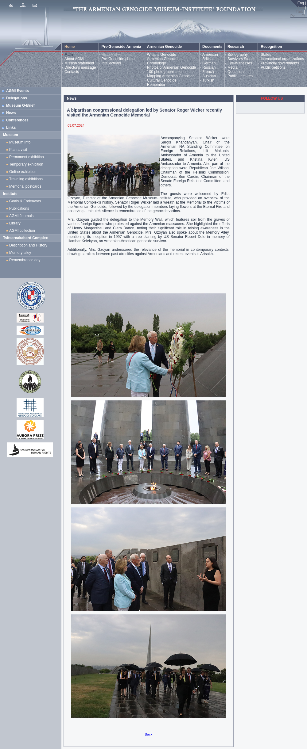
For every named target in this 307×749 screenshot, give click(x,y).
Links (11, 127)
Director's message (80, 67)
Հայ (300, 7)
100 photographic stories (167, 72)
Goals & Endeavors (25, 201)
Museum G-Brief (20, 105)
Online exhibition (23, 172)
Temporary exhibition (26, 164)
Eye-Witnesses (239, 63)
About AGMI (74, 59)
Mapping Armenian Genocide (171, 76)
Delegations (16, 98)
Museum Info (19, 142)
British (207, 59)
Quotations (236, 72)
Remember (156, 84)
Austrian (209, 76)
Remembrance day (24, 260)
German (209, 63)
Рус (293, 16)
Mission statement (79, 63)
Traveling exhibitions (27, 179)
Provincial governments (280, 63)
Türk (299, 12)
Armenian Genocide (163, 59)
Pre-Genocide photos (119, 59)
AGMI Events (17, 91)
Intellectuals (111, 63)
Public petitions (273, 67)
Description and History (28, 245)
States (266, 54)
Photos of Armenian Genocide (171, 67)
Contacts (71, 72)
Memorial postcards (26, 186)
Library (15, 223)
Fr (303, 16)
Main (68, 54)
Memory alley (20, 252)
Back (148, 734)
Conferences (17, 120)
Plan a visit (18, 149)
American (210, 54)
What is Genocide (161, 54)
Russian (209, 67)
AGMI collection (22, 230)
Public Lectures (240, 76)
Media (232, 67)
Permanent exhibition (26, 157)
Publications (19, 208)
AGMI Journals (22, 216)
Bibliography (237, 54)
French (208, 72)
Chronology (156, 63)
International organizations (282, 59)
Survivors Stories (241, 59)
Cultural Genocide (162, 80)
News (11, 113)
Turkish (208, 80)
